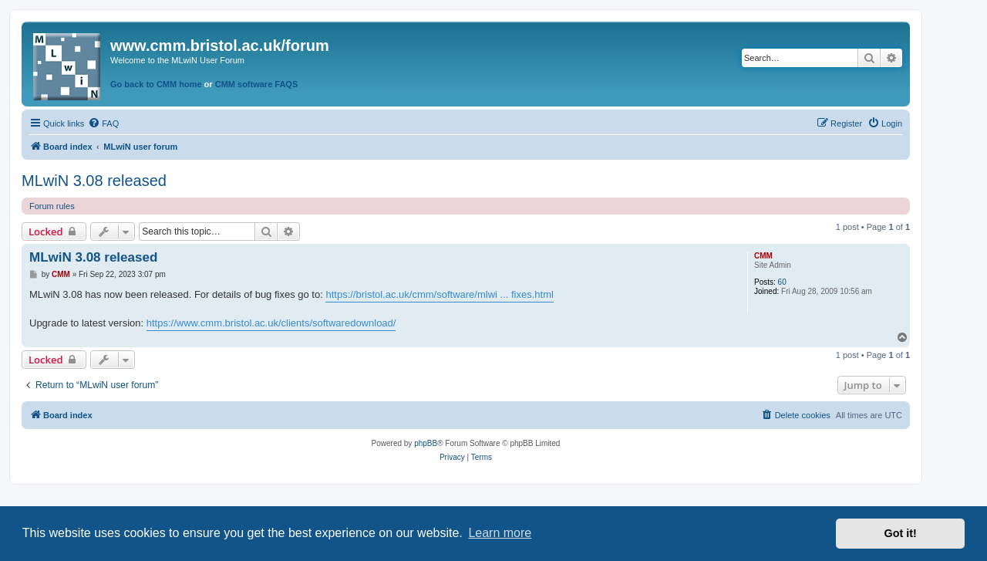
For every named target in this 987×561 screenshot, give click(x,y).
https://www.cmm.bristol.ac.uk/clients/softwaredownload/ (271, 323)
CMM (763, 256)
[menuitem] (103, 123)
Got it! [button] (900, 533)
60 (782, 282)
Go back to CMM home (156, 84)
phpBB (425, 443)
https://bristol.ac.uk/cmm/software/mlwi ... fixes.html (439, 294)
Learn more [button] (499, 532)
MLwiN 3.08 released (94, 180)
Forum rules (52, 206)
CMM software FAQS (256, 84)
